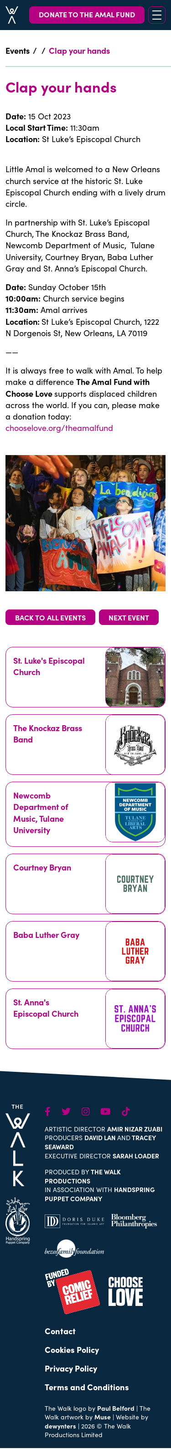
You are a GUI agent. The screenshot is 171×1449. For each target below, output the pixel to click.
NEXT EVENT (129, 617)
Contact (60, 1330)
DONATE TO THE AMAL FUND (87, 14)
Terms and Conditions (87, 1387)
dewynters (60, 1425)
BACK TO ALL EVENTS (50, 617)
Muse (102, 1416)
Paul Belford (116, 1408)
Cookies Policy (72, 1349)
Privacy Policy (71, 1368)
